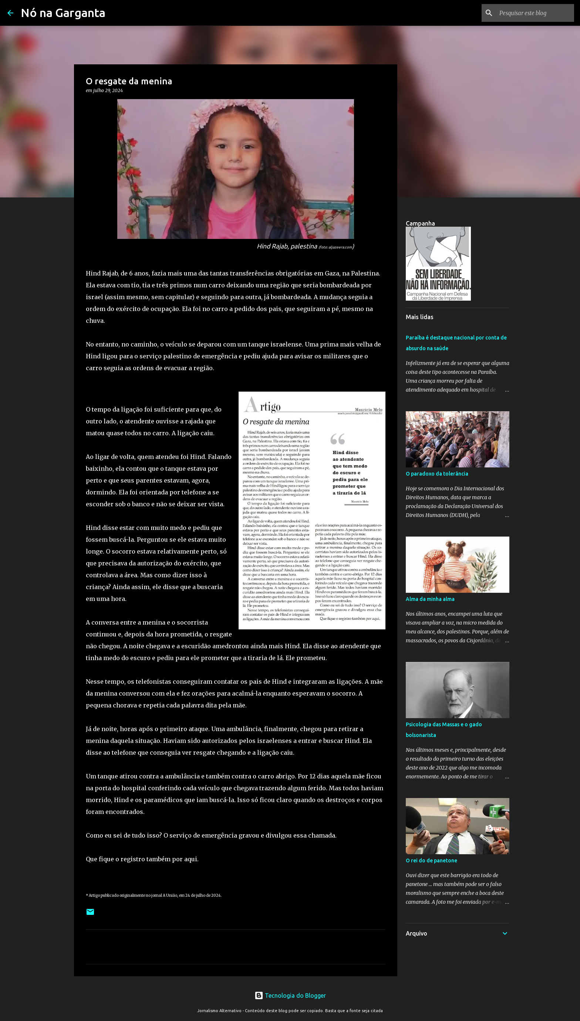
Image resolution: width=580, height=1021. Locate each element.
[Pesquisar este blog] (535, 13)
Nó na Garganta (63, 12)
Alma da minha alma (430, 599)
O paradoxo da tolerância (437, 474)
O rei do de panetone (431, 860)
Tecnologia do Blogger (290, 995)
